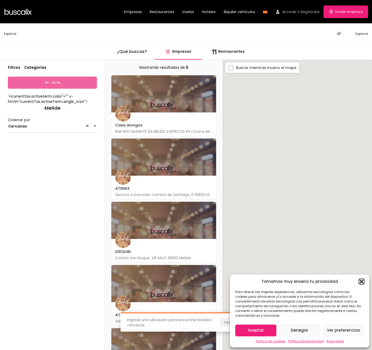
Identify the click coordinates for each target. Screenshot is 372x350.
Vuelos (188, 11)
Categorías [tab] (35, 67)
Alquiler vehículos (239, 11)
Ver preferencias (343, 330)
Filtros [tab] (14, 67)
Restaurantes (162, 11)
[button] (361, 281)
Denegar (299, 330)
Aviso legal (335, 341)
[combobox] (52, 127)
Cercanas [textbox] (49, 128)
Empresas (133, 11)
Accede (289, 11)
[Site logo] (19, 11)
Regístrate (310, 11)
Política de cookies (271, 341)
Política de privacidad (306, 341)
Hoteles (209, 11)
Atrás (52, 81)
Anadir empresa (346, 11)
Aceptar (256, 330)
